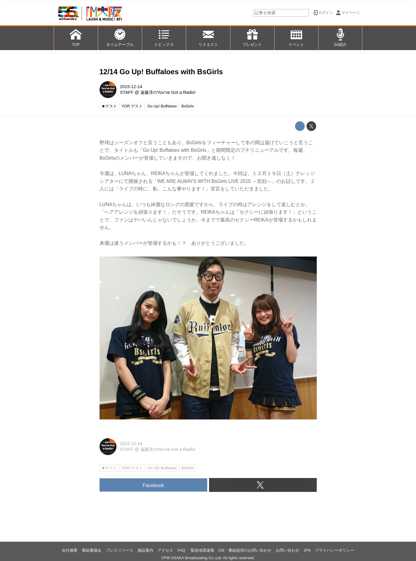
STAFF (127, 92)
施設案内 (145, 550)
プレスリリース (119, 550)
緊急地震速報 (202, 550)
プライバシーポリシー (334, 550)
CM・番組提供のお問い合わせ (245, 550)
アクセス (165, 550)
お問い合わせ (287, 550)
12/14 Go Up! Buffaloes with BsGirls (161, 72)
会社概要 (70, 550)
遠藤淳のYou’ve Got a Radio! (167, 92)
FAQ (181, 550)
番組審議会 (91, 550)
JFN (306, 550)
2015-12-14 (131, 86)
